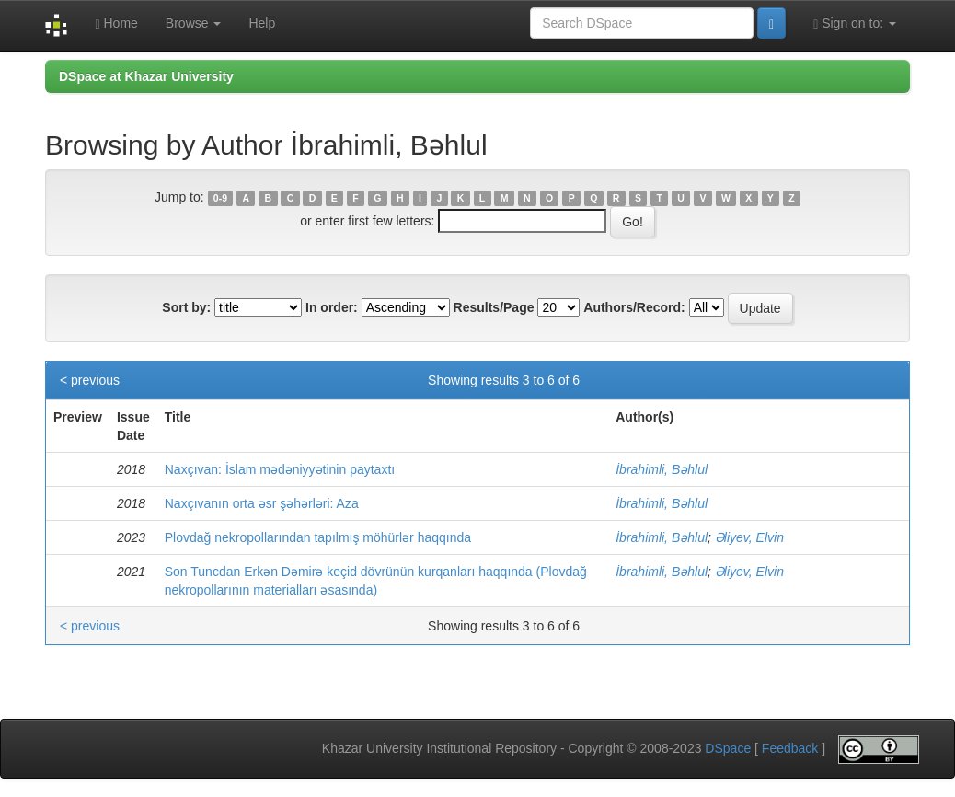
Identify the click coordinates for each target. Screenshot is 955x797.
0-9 (220, 197)
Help (261, 23)
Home (116, 23)
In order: (331, 307)
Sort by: (186, 307)
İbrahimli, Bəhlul (662, 469)
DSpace (728, 748)
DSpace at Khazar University (146, 76)
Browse (194, 23)
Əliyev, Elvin (749, 537)
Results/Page (494, 307)
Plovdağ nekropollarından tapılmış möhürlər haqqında (318, 537)
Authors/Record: (634, 307)
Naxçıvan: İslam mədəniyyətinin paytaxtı (280, 469)
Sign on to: (854, 23)
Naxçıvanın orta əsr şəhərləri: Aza (262, 503)
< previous (90, 380)
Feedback (790, 748)
